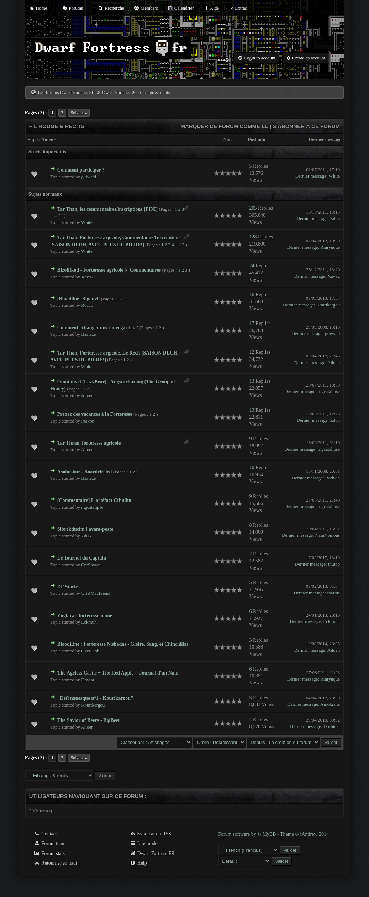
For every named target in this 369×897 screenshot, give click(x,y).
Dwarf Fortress (116, 92)
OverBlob (90, 651)
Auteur (48, 139)
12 (251, 352)
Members (146, 8)
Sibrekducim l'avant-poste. (86, 529)
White (334, 176)
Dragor (87, 679)
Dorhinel (331, 726)
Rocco (87, 305)
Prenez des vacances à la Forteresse (94, 414)
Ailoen (333, 362)
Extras (237, 8)
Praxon (87, 421)
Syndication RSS (150, 833)
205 (253, 208)
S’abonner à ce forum (306, 126)
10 (251, 467)
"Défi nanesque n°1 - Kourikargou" (95, 698)
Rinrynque (330, 247)
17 (251, 323)
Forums (72, 8)
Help (138, 863)
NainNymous (327, 535)
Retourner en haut (55, 863)
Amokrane (330, 704)
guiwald (88, 176)
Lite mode (144, 843)
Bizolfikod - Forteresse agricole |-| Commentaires (109, 270)
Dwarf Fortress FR (152, 853)
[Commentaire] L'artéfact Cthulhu (94, 500)
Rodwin (332, 478)
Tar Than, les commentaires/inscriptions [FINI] (107, 209)
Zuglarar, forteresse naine (84, 615)
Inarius (333, 593)
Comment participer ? (81, 170)
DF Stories (68, 586)
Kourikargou (328, 305)
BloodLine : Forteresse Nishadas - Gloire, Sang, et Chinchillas (123, 644)
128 (253, 237)
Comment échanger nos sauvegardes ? (97, 327)
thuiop (334, 564)
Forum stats (49, 853)
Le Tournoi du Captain (81, 558)
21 (60, 215)
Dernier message (325, 139)
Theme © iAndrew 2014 (304, 834)
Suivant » (79, 112)
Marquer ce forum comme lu (225, 126)
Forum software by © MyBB (247, 834)
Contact (45, 833)
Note (228, 139)
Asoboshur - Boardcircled (84, 471)
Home (38, 8)
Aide (211, 8)
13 (182, 244)
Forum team (50, 843)
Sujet (33, 139)
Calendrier (181, 8)
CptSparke (91, 564)
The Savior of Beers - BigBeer (88, 720)
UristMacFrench (96, 593)
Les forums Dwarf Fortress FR (66, 92)
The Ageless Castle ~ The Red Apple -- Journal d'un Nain (118, 673)
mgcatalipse (329, 391)
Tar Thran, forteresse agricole (89, 443)
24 (251, 265)
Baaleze (88, 334)
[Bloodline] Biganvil (78, 298)
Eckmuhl (89, 622)
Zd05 (335, 218)
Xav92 (87, 276)
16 (251, 294)
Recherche (111, 8)
